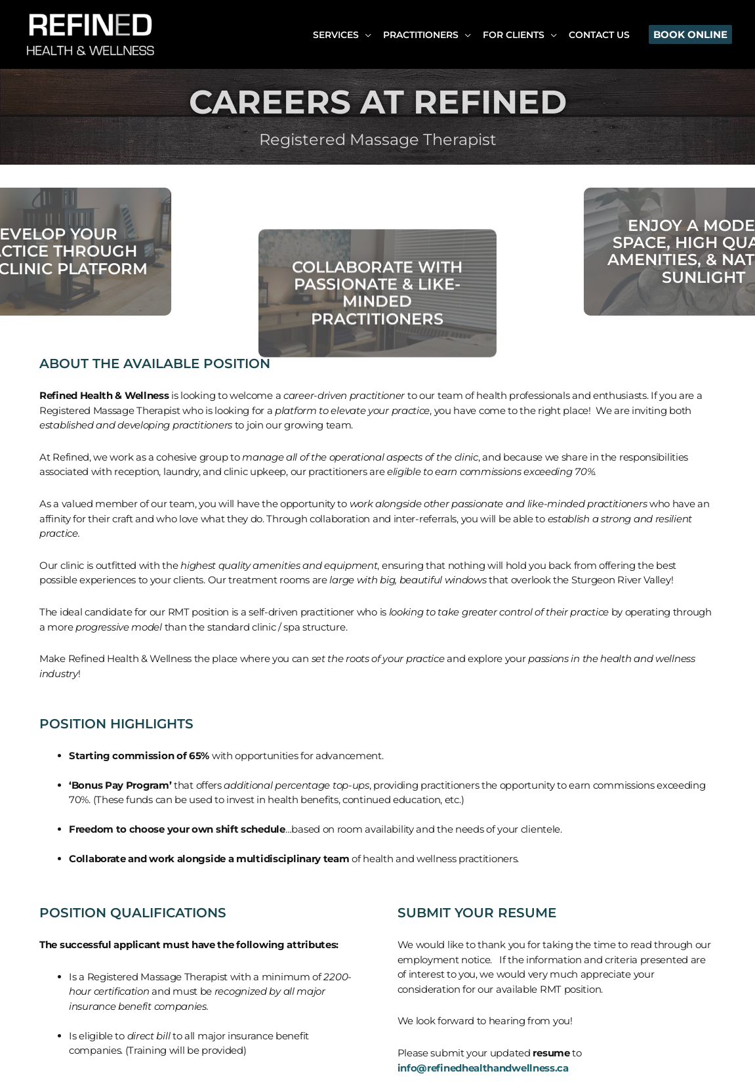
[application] (365, 35)
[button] (690, 34)
